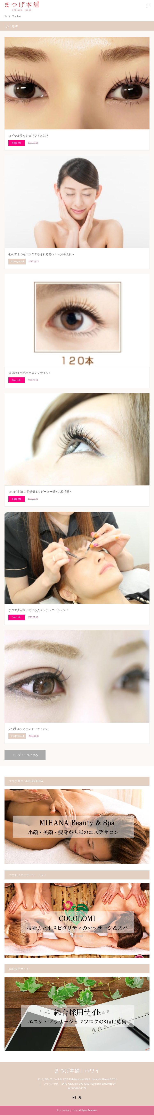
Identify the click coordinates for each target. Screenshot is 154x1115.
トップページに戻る (25, 755)
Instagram (74, 1097)
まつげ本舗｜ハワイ (77, 1070)
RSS (80, 1097)
